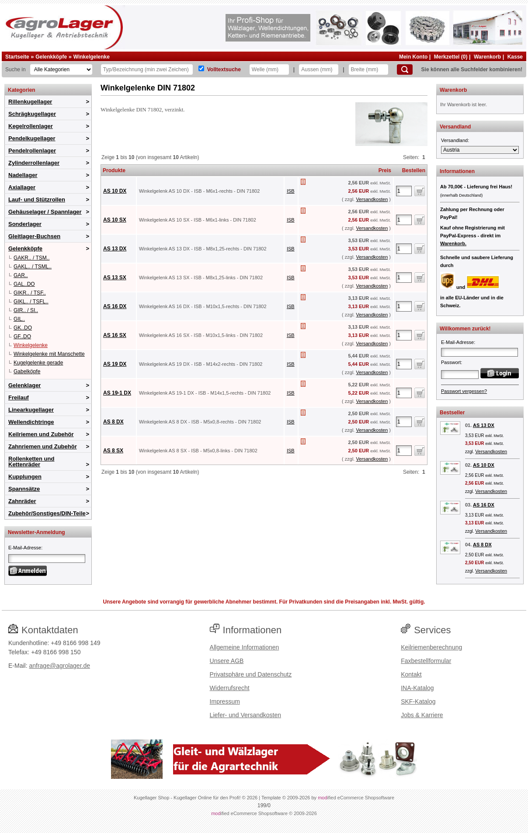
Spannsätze (24, 489)
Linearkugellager (31, 409)
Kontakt (411, 674)
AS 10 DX (114, 191)
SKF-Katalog (418, 701)
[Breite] (368, 69)
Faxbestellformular (426, 660)
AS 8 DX (113, 422)
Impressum (225, 701)
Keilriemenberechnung (431, 647)
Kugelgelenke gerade (38, 363)
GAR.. (21, 275)
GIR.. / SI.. (26, 310)
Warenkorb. (453, 243)
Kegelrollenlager (30, 126)
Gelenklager (24, 385)
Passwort (451, 362)
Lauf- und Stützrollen (36, 199)
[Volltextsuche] (201, 68)
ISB (291, 191)
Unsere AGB (227, 660)
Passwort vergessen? (464, 391)
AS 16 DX (114, 306)
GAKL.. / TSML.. (33, 267)
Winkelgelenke (91, 57)
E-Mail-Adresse (24, 547)
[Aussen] (318, 69)
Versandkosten (372, 199)
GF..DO (22, 336)
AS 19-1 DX (117, 393)
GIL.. (19, 319)
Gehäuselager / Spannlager (45, 211)
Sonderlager (25, 224)
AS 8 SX (113, 451)
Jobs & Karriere (422, 715)
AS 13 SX (114, 277)
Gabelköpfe (27, 371)
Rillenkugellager (30, 101)
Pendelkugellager (32, 138)
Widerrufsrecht (230, 687)
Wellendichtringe (31, 422)
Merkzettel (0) (451, 57)
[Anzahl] (404, 191)
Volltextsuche (224, 69)
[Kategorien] (61, 69)
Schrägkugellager (32, 114)
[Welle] (269, 69)
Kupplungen (25, 476)
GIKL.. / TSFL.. (31, 301)
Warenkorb (487, 57)
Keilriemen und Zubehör (41, 434)
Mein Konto (413, 57)
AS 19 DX (114, 364)
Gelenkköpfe (51, 57)
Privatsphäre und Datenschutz (251, 674)
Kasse (515, 57)
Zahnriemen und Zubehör (42, 446)
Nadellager (22, 175)
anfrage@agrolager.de (59, 665)
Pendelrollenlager (32, 150)
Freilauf (18, 397)
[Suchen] (405, 69)
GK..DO (23, 328)
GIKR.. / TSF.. (30, 293)
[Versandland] (480, 150)
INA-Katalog (417, 687)
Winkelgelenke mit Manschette (49, 354)
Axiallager (21, 187)
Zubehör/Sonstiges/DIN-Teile (47, 513)
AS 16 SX (114, 335)
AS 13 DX (114, 249)
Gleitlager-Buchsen (34, 236)
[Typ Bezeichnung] (147, 69)
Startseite (17, 57)
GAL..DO (24, 284)
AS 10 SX (114, 220)
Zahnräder (22, 501)
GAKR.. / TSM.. (31, 258)
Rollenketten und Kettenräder (31, 461)
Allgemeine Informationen (244, 647)
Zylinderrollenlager (33, 163)
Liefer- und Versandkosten (245, 715)
